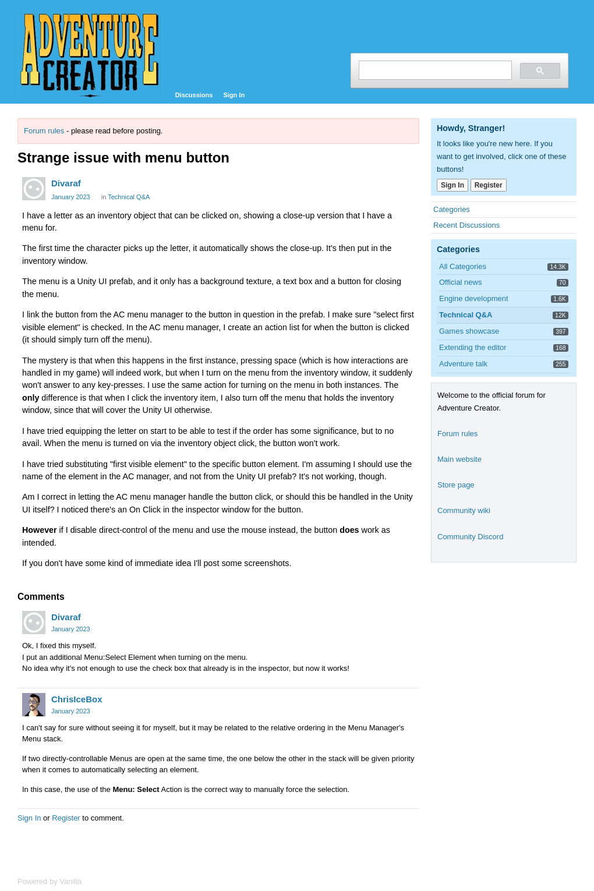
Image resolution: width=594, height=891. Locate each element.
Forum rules (44, 130)
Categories (451, 209)
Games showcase (469, 331)
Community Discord (470, 536)
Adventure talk (463, 363)
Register (66, 818)
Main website (459, 459)
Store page (456, 484)
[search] (434, 70)
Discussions (194, 94)
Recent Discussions (466, 225)
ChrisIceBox (76, 699)
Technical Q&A (129, 196)
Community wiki (463, 510)
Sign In (234, 94)
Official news (460, 282)
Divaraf (66, 183)
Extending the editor (473, 347)
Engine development (473, 298)
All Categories (462, 266)
